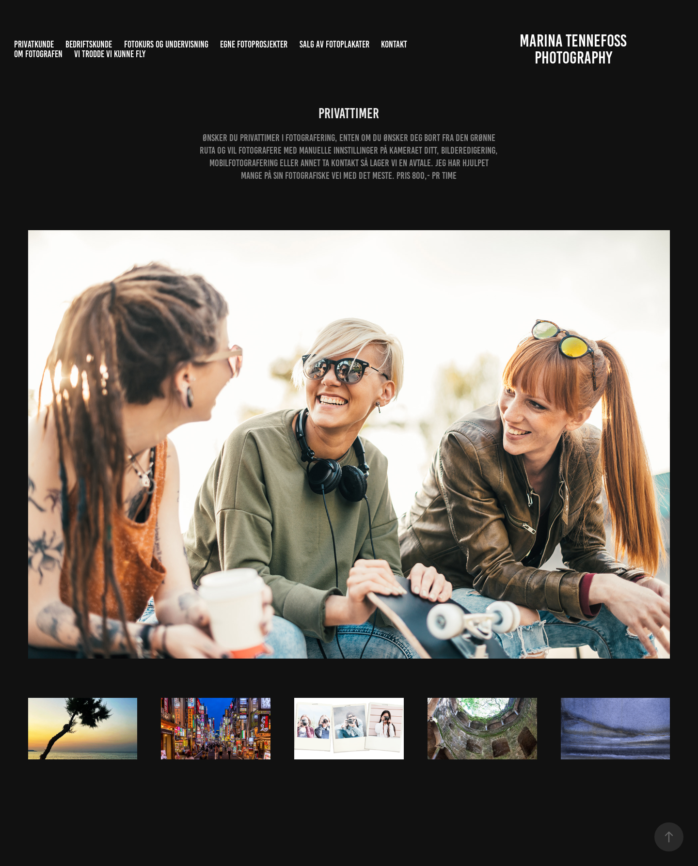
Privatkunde (34, 44)
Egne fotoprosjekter (253, 44)
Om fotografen (38, 54)
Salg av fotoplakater (334, 44)
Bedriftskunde (88, 44)
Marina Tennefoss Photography (575, 49)
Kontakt (394, 44)
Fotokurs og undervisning (166, 44)
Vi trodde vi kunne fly (109, 54)
